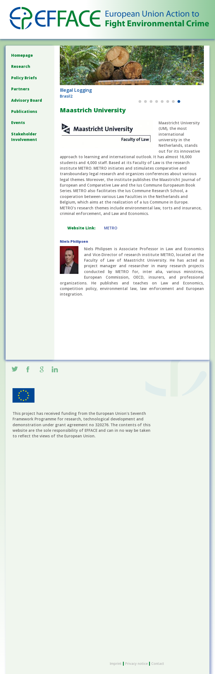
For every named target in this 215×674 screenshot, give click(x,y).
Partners (20, 88)
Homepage (22, 55)
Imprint (116, 663)
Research (20, 66)
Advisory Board (26, 100)
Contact (157, 663)
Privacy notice (136, 663)
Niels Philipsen (74, 241)
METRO (110, 228)
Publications (24, 111)
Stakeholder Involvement (24, 136)
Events (18, 122)
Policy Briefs (24, 77)
